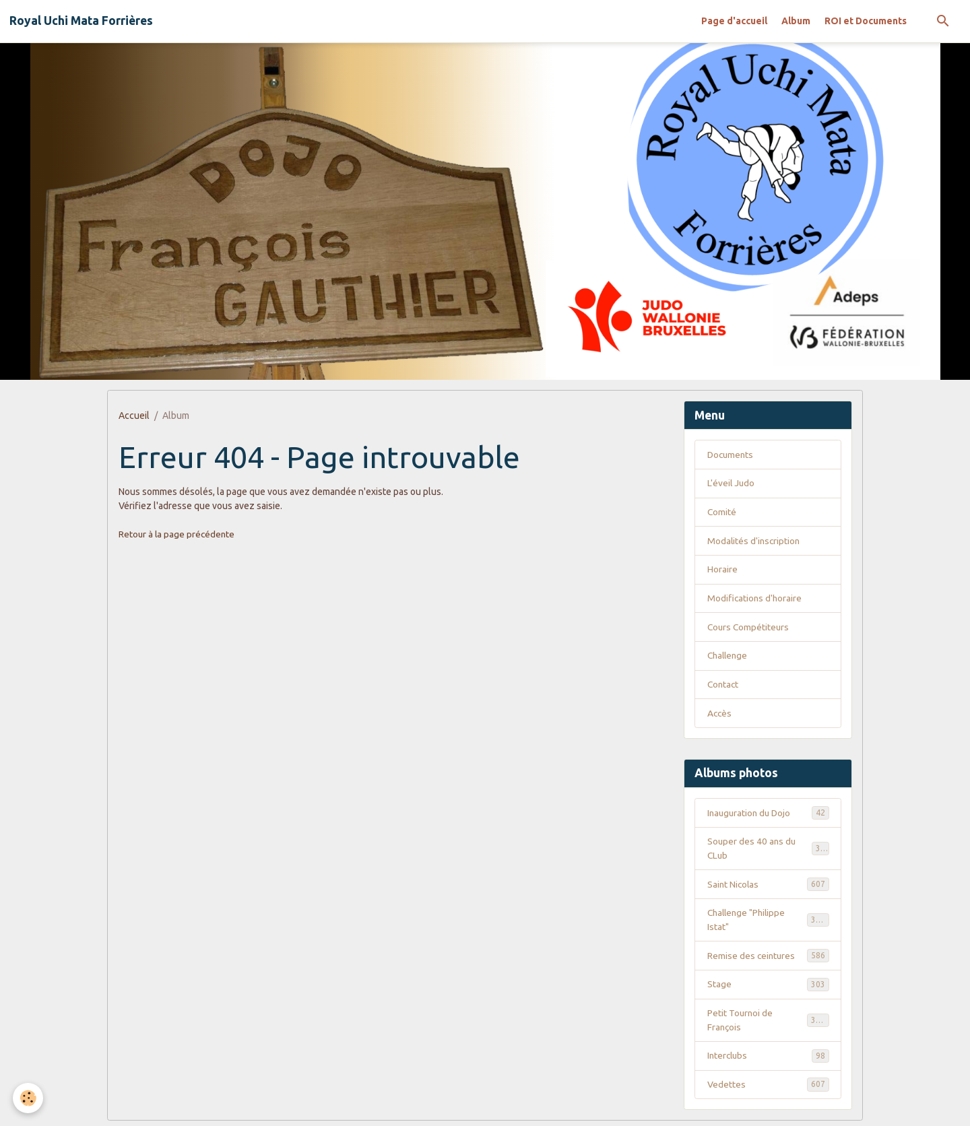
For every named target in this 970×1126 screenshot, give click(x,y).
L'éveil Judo (731, 483)
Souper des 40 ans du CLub (768, 850)
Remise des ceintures (768, 959)
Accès (720, 715)
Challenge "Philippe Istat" (768, 922)
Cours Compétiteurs (749, 628)
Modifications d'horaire (755, 599)
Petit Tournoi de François (768, 1024)
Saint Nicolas (768, 887)
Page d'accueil (734, 20)
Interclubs (768, 1060)
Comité (722, 512)
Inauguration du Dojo (768, 815)
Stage (768, 988)
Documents (731, 454)
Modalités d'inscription (754, 541)
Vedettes (768, 1089)
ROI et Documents (866, 20)
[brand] (81, 21)
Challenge (728, 657)
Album (795, 20)
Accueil (134, 415)
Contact (723, 686)
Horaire (722, 570)
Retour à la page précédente (178, 534)
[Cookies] (28, 1098)
